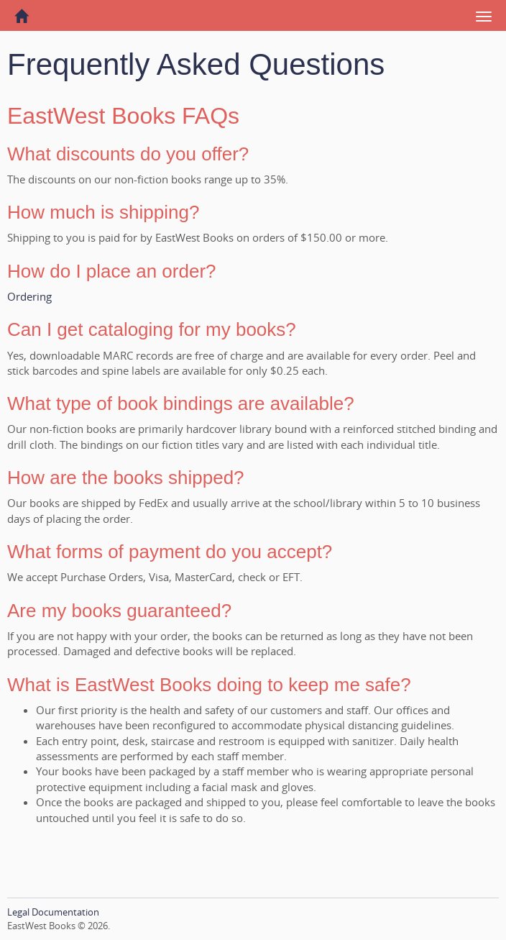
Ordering (29, 296)
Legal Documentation (53, 911)
